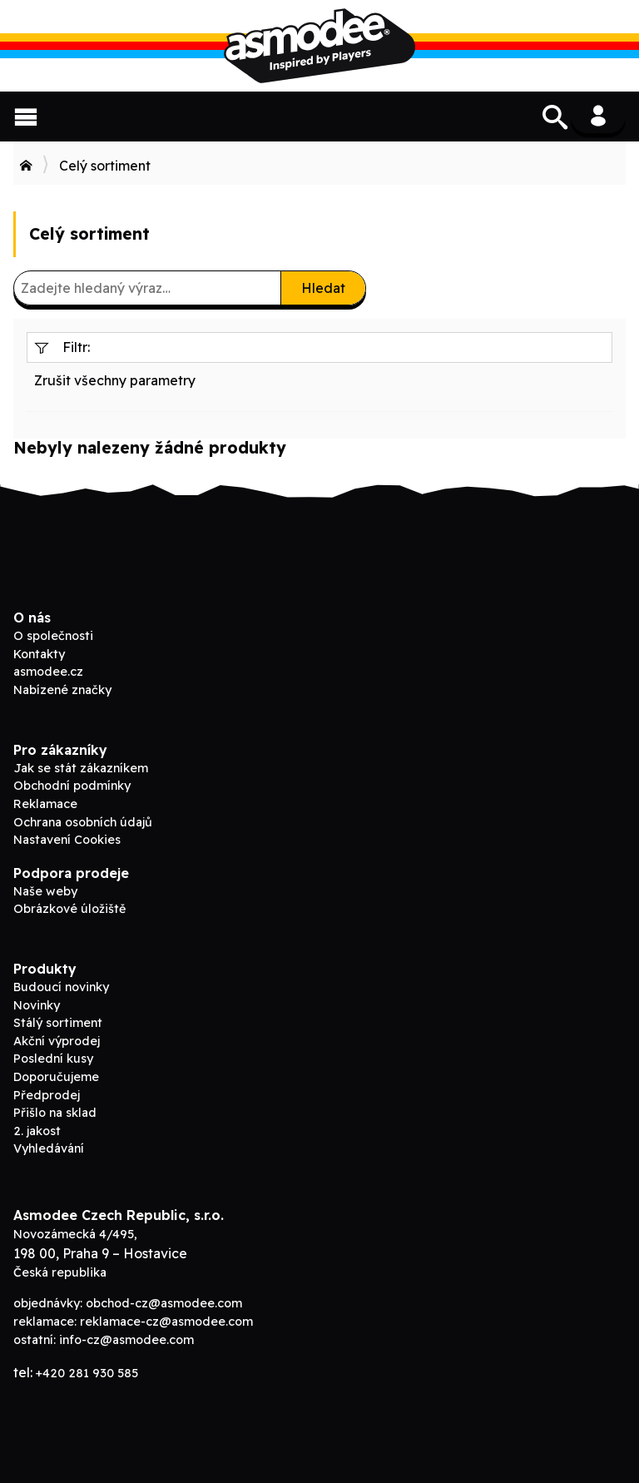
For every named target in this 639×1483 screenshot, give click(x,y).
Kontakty (39, 654)
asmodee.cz (48, 671)
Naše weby (45, 891)
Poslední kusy (53, 1058)
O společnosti (53, 635)
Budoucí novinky (61, 987)
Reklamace (45, 803)
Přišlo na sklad (55, 1112)
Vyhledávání (48, 1148)
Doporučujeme (56, 1076)
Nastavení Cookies (67, 839)
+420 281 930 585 (87, 1373)
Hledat (323, 288)
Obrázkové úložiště (69, 908)
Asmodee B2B (319, 45)
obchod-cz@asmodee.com (164, 1303)
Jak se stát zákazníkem (80, 768)
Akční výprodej (56, 1041)
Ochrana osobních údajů (82, 822)
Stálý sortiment (57, 1022)
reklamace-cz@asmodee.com (166, 1321)
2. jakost (37, 1130)
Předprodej (46, 1095)
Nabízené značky (62, 689)
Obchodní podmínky (72, 785)
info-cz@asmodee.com (126, 1339)
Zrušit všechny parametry (115, 380)
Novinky (36, 1005)
